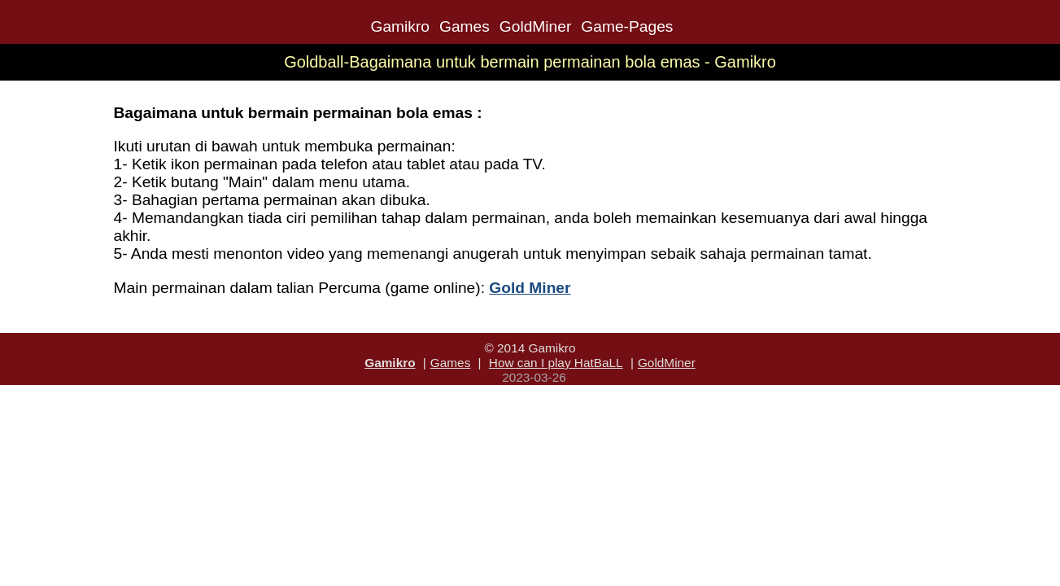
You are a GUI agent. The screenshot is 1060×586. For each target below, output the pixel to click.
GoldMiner (535, 26)
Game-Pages (627, 26)
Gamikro (400, 26)
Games (464, 26)
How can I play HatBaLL (556, 363)
